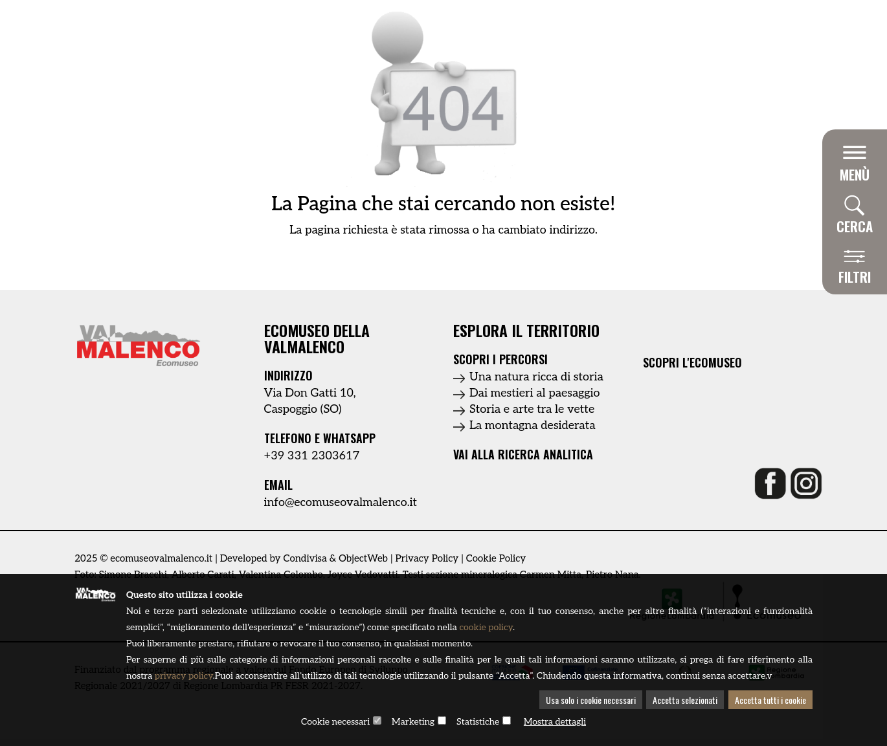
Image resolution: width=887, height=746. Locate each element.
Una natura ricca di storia (536, 377)
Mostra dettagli (555, 721)
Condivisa (304, 558)
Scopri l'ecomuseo (692, 363)
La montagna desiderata (532, 425)
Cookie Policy (496, 558)
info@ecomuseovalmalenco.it (341, 502)
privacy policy (184, 675)
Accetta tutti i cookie (770, 700)
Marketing (413, 721)
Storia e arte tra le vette (531, 409)
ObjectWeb (363, 558)
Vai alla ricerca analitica (523, 454)
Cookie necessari (335, 721)
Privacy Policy (426, 558)
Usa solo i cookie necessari (591, 700)
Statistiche (477, 721)
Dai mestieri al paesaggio (534, 393)
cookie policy (486, 627)
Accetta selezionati (685, 700)
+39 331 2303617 (312, 456)
